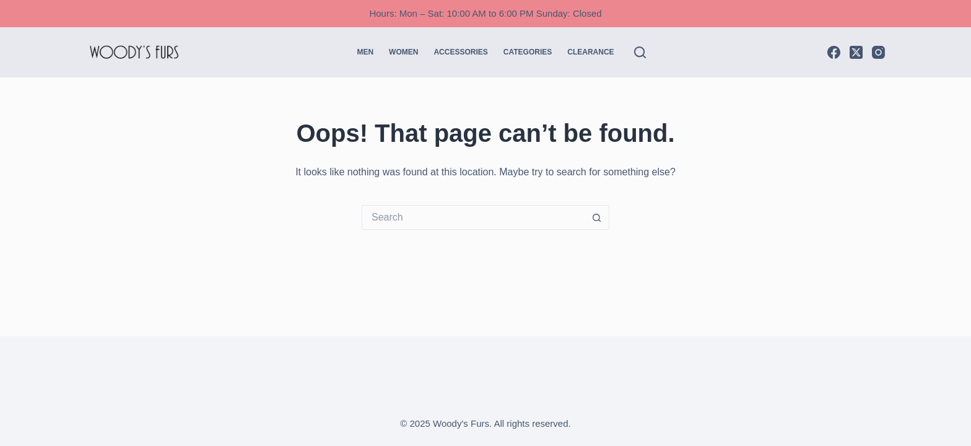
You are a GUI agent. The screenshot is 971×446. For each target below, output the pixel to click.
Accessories (460, 52)
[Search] (640, 52)
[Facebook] (833, 52)
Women (403, 52)
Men (365, 52)
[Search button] (597, 217)
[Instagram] (878, 52)
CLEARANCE (590, 52)
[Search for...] (473, 217)
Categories (527, 52)
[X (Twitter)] (856, 52)
